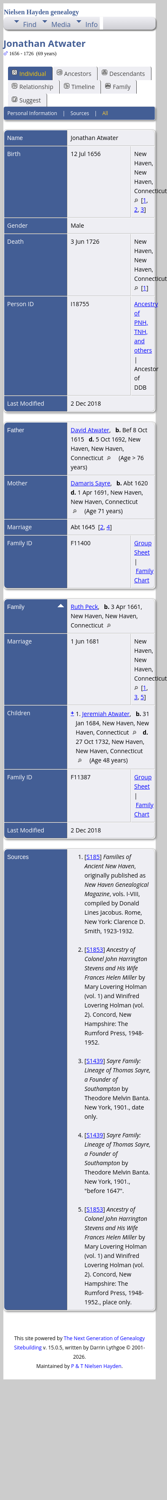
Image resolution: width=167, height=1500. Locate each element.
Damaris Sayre (90, 483)
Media (61, 24)
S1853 (94, 949)
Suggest (26, 100)
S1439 (94, 1061)
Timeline (79, 87)
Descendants (123, 73)
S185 (93, 857)
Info (91, 24)
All (105, 113)
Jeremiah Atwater (106, 714)
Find (30, 24)
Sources (79, 113)
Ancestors (74, 73)
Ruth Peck (84, 607)
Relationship (32, 87)
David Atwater (90, 430)
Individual (29, 73)
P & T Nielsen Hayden (96, 1366)
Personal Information (32, 113)
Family (117, 87)
